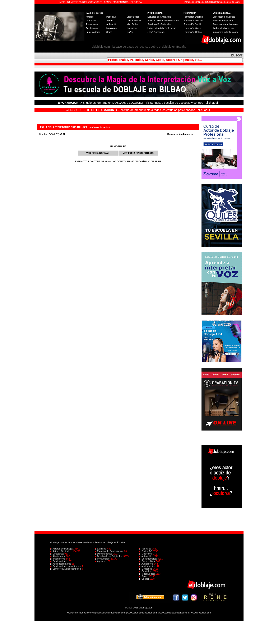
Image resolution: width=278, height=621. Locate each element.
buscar (236, 55)
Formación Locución (194, 20)
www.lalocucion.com (201, 612)
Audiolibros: (146, 563)
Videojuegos (133, 16)
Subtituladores (93, 32)
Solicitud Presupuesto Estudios (163, 20)
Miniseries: (146, 568)
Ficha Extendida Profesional (161, 28)
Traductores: (58, 558)
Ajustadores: (58, 556)
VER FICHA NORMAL (97, 153)
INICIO (62, 2)
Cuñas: (144, 579)
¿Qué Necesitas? (156, 32)
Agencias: (101, 561)
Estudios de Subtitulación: (109, 551)
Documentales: (148, 558)
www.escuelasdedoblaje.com (174, 612)
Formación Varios (192, 28)
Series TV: (146, 551)
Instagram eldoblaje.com (225, 32)
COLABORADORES (93, 2)
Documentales (134, 20)
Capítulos (131, 28)
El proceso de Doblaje (224, 16)
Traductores (92, 24)
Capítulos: (146, 571)
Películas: (145, 548)
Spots (109, 32)
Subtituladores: (59, 561)
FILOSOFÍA (136, 2)
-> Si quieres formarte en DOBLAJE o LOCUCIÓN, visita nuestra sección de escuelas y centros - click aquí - (140, 102)
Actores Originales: (61, 551)
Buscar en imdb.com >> (180, 134)
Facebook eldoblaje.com (225, 24)
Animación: (146, 556)
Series (109, 20)
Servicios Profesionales (159, 24)
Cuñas (130, 32)
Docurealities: (147, 561)
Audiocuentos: (148, 566)
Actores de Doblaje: (61, 548)
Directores (91, 20)
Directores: (57, 553)
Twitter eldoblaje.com (223, 28)
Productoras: (103, 558)
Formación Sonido (193, 24)
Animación (111, 24)
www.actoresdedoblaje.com (81, 612)
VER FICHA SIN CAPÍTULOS (138, 153)
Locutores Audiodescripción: (66, 568)
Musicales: (146, 553)
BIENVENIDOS (74, 2)
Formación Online (193, 32)
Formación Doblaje (193, 16)
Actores (89, 16)
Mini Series (132, 24)
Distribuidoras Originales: (109, 556)
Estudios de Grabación (159, 16)
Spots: (144, 576)
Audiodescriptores (61, 563)
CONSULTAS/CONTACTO (116, 2)
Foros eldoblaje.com (223, 20)
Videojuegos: (147, 573)
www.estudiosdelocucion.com (142, 612)
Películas (111, 16)
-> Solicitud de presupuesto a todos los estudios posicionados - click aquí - (139, 110)
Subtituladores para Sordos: (66, 566)
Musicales (111, 28)
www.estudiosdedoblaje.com (111, 612)
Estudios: (101, 548)
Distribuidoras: (103, 553)
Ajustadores (92, 28)
